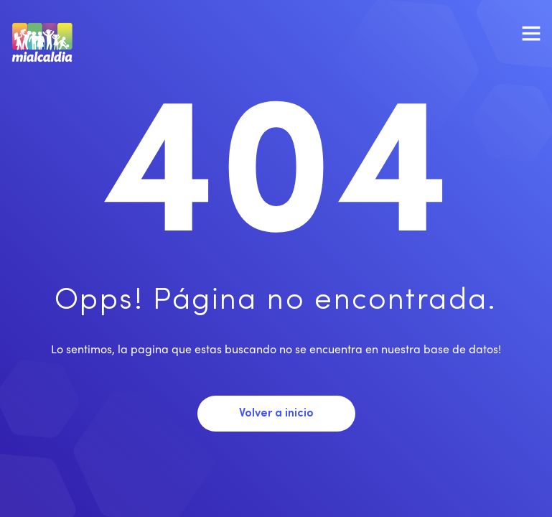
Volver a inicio (276, 413)
